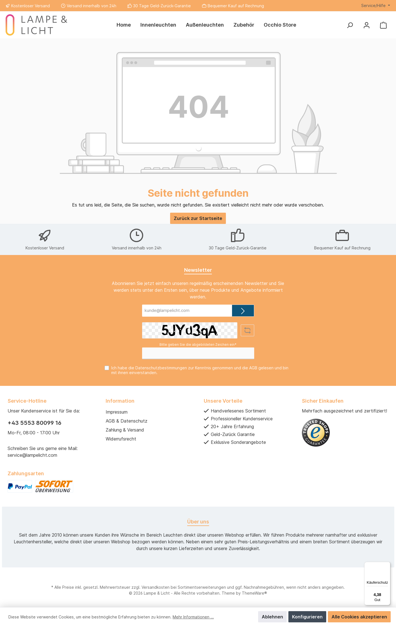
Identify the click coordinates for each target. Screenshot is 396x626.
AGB (253, 367)
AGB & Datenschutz (126, 421)
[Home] (124, 25)
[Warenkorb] (383, 25)
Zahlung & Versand (125, 430)
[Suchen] (350, 25)
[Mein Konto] (367, 25)
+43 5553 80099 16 (34, 422)
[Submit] (243, 311)
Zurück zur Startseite (198, 218)
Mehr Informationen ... (193, 617)
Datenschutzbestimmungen (161, 367)
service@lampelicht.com (32, 455)
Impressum (117, 412)
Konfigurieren (307, 617)
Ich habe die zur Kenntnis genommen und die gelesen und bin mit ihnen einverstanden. (199, 370)
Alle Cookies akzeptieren (359, 617)
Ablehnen (272, 617)
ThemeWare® (254, 593)
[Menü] (387, 565)
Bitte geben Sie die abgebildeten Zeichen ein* (198, 344)
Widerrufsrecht (121, 439)
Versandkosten (156, 587)
